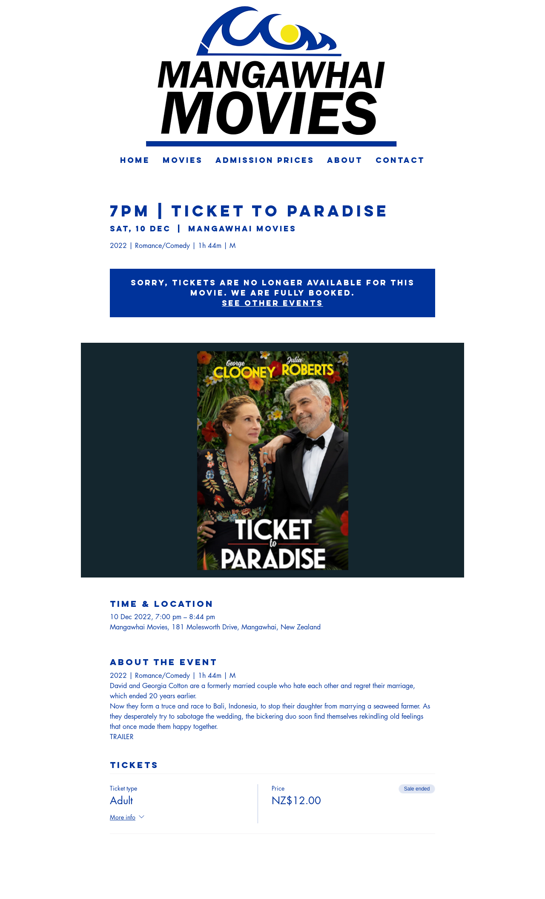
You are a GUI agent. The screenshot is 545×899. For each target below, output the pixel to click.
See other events (272, 303)
